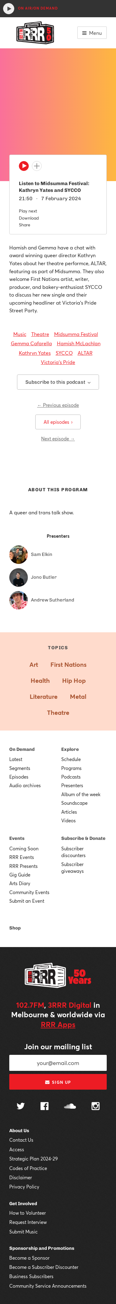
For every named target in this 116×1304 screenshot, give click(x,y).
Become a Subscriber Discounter (43, 1267)
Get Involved (23, 1203)
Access (16, 1149)
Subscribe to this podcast (58, 382)
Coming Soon (24, 848)
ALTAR (85, 353)
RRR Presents (23, 866)
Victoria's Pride (58, 362)
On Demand (22, 749)
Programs (71, 768)
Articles (69, 812)
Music (19, 334)
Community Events (29, 892)
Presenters (72, 785)
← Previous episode (58, 405)
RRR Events (21, 857)
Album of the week (81, 794)
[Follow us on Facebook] (45, 1107)
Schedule (71, 759)
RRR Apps (58, 1024)
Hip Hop (74, 680)
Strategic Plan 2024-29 (33, 1159)
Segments (19, 768)
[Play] (24, 167)
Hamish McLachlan (79, 343)
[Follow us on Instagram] (96, 1107)
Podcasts (71, 777)
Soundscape (74, 803)
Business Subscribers (31, 1276)
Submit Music (23, 1232)
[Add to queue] (37, 166)
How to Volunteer (27, 1213)
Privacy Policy (24, 1187)
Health (40, 680)
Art (33, 664)
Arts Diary (19, 883)
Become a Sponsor (29, 1258)
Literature (44, 696)
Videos (68, 820)
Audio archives (25, 785)
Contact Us (21, 1140)
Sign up (58, 1082)
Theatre (40, 334)
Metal (78, 696)
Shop (15, 928)
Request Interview (28, 1222)
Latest (15, 759)
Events (16, 838)
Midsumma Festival (76, 334)
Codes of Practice (28, 1168)
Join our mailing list (58, 1046)
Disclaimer (20, 1177)
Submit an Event (26, 901)
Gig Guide (19, 875)
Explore (70, 749)
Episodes (18, 777)
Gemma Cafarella (31, 343)
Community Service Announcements (48, 1286)
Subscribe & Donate (83, 838)
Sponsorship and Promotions (41, 1248)
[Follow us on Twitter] (20, 1107)
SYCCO (64, 353)
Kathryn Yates (35, 353)
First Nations (68, 664)
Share (24, 225)
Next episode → (58, 438)
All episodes (58, 422)
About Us (19, 1130)
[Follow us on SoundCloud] (70, 1106)
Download (29, 218)
